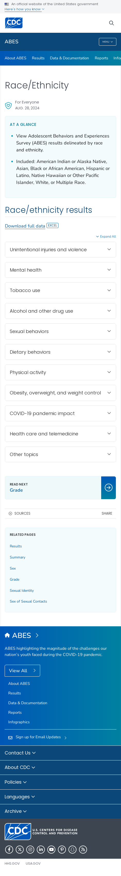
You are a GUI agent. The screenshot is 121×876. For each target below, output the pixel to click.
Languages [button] (20, 797)
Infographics (19, 722)
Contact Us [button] (20, 753)
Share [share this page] (107, 513)
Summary (17, 557)
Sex (13, 568)
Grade (14, 579)
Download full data (31, 226)
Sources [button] (22, 513)
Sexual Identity (22, 590)
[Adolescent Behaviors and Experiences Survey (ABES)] (60, 636)
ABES (11, 41)
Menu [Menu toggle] (107, 42)
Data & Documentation (69, 58)
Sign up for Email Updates (38, 737)
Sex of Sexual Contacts (28, 601)
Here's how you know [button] (25, 9)
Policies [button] (16, 782)
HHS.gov (12, 863)
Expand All (108, 236)
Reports (101, 58)
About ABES (15, 58)
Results (38, 58)
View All (18, 671)
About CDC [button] (20, 767)
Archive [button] (16, 811)
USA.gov (33, 863)
